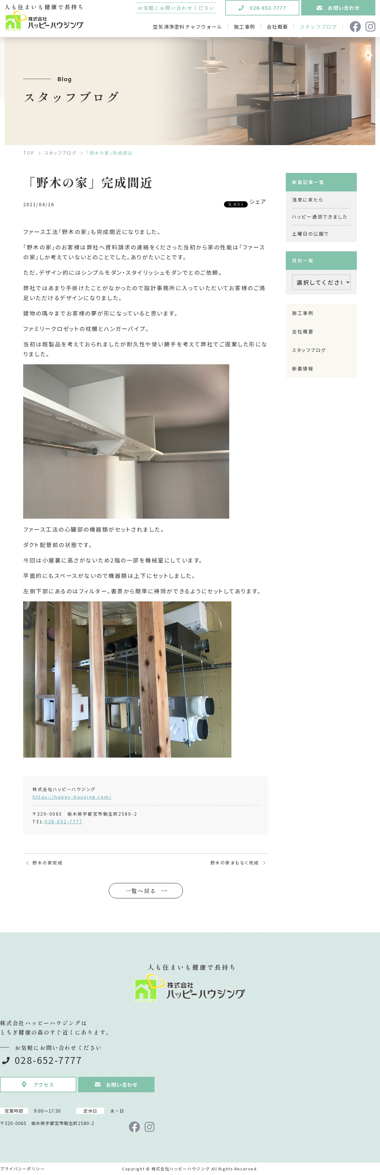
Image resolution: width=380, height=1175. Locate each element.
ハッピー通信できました (320, 216)
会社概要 (303, 331)
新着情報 (303, 368)
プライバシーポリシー (22, 1169)
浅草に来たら (307, 199)
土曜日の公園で (310, 233)
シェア (258, 201)
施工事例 (303, 313)
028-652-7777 (63, 821)
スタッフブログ (309, 350)
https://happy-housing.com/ (72, 797)
